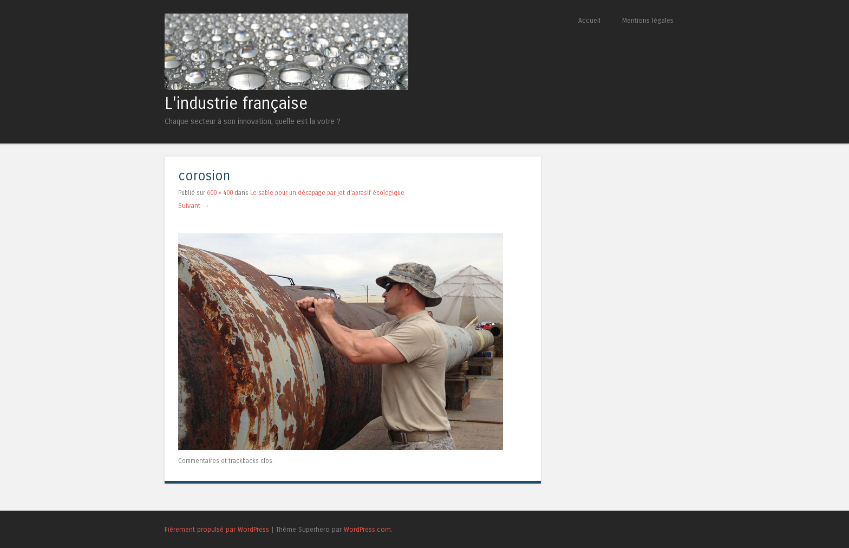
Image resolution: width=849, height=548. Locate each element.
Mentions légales (648, 20)
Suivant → (194, 205)
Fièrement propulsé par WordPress (217, 529)
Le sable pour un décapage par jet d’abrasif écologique (327, 193)
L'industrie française (236, 103)
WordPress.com (367, 529)
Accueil (589, 20)
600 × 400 (220, 193)
